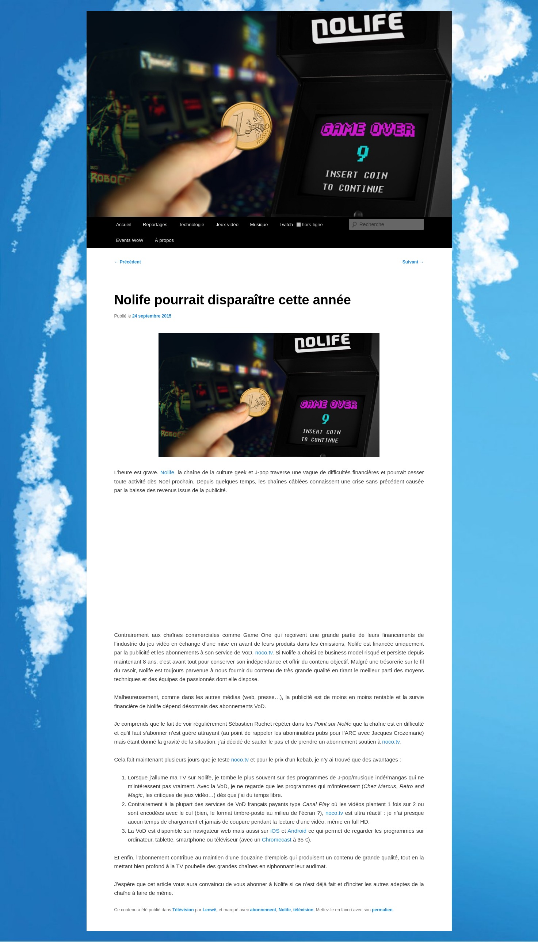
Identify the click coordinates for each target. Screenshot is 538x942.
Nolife (167, 472)
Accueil (123, 224)
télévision (303, 909)
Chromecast (276, 839)
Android (296, 831)
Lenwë (209, 909)
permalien (382, 909)
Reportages (155, 224)
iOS (274, 831)
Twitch (301, 224)
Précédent (127, 262)
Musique (259, 224)
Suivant (413, 262)
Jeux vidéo (227, 224)
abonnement (263, 909)
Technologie (191, 224)
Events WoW (130, 240)
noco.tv (263, 652)
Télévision (183, 909)
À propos (164, 240)
